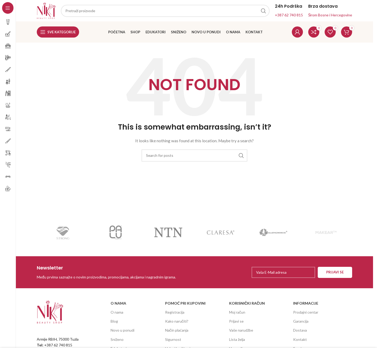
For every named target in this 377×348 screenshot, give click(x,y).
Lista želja (237, 341)
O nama (117, 314)
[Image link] (50, 314)
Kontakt (300, 341)
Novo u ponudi (122, 332)
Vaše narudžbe (241, 332)
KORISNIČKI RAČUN (247, 305)
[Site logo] (47, 11)
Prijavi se (236, 323)
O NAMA (118, 305)
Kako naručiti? (176, 323)
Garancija (300, 323)
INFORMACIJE (305, 305)
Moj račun (237, 314)
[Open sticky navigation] (58, 34)
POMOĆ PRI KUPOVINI (185, 305)
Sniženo (117, 341)
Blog (114, 323)
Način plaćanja (176, 332)
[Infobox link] (114, 274)
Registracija (174, 314)
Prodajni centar (305, 314)
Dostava (300, 332)
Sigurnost (173, 341)
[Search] (194, 158)
